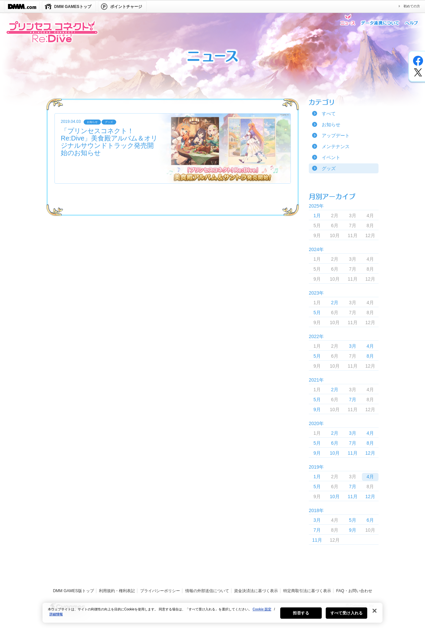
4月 (370, 346)
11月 (353, 453)
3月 (352, 346)
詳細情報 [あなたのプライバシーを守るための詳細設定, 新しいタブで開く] (56, 617)
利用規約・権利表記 (117, 590)
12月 (370, 453)
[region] (212, 616)
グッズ (329, 168)
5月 (317, 312)
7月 (352, 399)
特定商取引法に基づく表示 (307, 590)
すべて (329, 113)
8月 (370, 356)
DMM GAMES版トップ (73, 590)
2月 (334, 302)
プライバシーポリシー (160, 590)
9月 (317, 409)
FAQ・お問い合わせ (354, 590)
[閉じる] (374, 613)
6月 (334, 443)
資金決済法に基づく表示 (256, 590)
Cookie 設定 (262, 612)
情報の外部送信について (207, 590)
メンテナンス (336, 146)
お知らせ (331, 124)
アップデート (336, 135)
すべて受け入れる (346, 616)
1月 (317, 215)
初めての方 (411, 6)
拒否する (301, 616)
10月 (335, 453)
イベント (331, 157)
